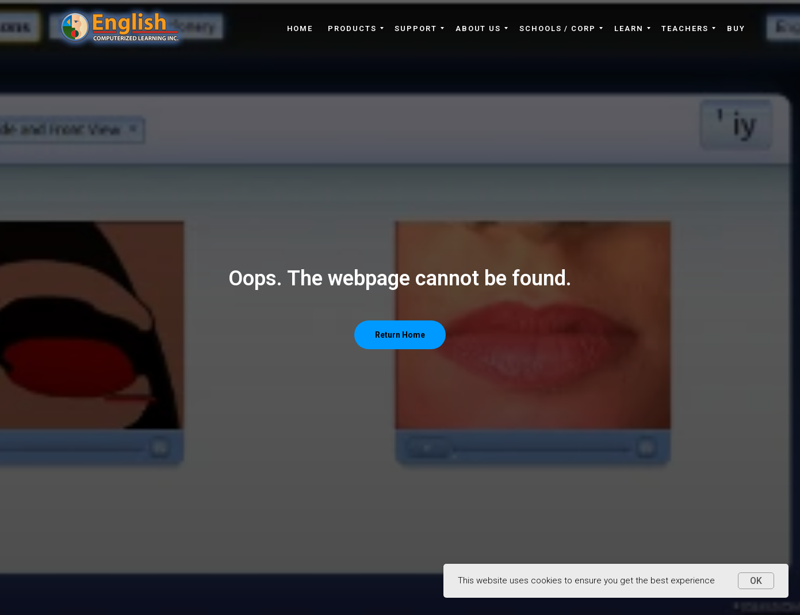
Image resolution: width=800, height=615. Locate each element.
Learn (629, 28)
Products (352, 28)
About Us (478, 28)
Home (300, 28)
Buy (736, 28)
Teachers (684, 28)
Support (416, 28)
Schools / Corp (557, 28)
